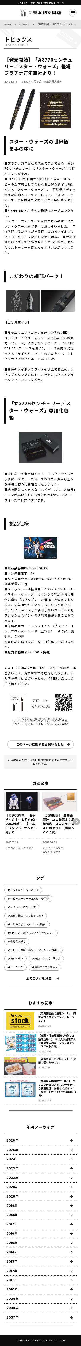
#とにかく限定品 (31, 81)
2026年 (12, 1140)
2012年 (11, 1271)
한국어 (60, 3)
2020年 (12, 1196)
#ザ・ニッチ (15, 967)
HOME (7, 24)
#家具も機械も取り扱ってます (25, 916)
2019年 (11, 1206)
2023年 (12, 1168)
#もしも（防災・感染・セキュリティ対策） (33, 950)
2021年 (11, 1187)
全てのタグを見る (39, 978)
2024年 (12, 1159)
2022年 (12, 1178)
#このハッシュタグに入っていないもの (21, 848)
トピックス (24, 24)
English (22, 3)
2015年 (11, 1243)
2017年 (11, 1224)
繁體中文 (48, 3)
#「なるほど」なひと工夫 (23, 890)
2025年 (12, 1150)
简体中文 (35, 3)
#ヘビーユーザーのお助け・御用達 (28, 898)
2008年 (12, 1308)
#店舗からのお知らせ (45, 967)
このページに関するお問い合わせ (40, 744)
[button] (76, 821)
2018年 (11, 1215)
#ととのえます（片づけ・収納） (27, 924)
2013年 (11, 1261)
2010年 (12, 1289)
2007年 (12, 1317)
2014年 (12, 1252)
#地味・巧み (15, 958)
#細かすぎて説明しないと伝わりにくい (31, 933)
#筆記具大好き (53, 81)
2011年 (11, 1280)
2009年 (12, 1299)
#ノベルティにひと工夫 (22, 907)
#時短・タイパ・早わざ (46, 958)
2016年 (11, 1233)
